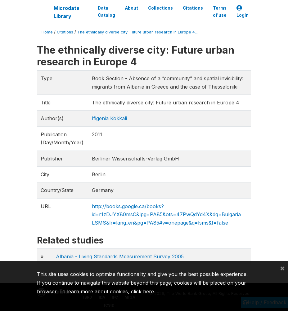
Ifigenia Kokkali (109, 118)
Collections (160, 8)
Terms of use (220, 11)
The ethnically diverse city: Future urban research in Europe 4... (137, 32)
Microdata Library (66, 12)
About (131, 8)
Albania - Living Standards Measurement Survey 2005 (120, 256)
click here (142, 291)
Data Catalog (106, 11)
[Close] (282, 268)
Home (47, 32)
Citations (193, 8)
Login (242, 11)
